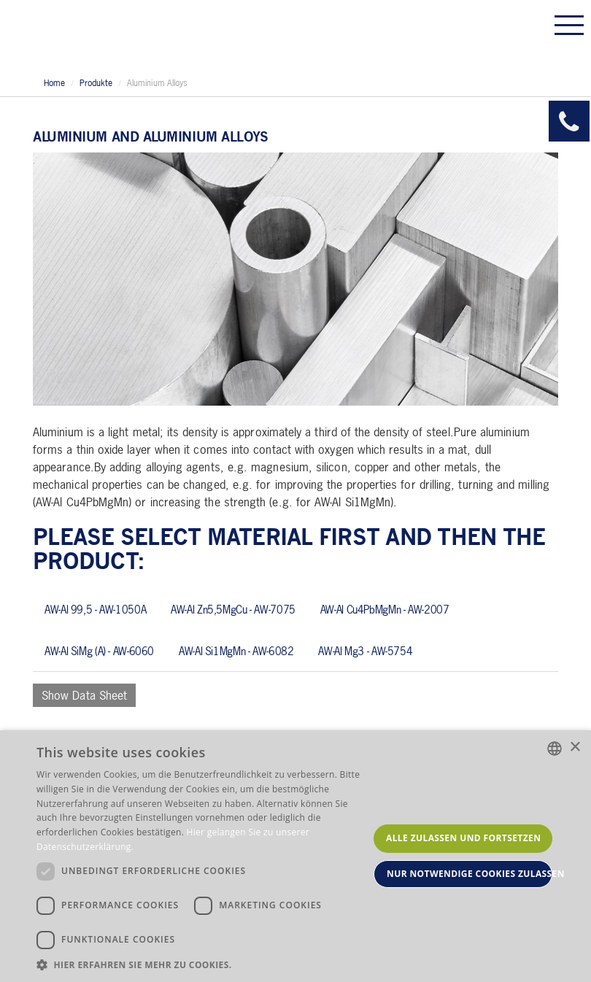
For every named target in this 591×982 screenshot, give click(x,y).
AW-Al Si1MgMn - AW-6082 (236, 650)
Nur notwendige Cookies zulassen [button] (469, 873)
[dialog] (295, 856)
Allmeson (122, 34)
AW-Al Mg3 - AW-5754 (365, 650)
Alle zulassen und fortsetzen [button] (463, 838)
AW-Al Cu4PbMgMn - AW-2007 (384, 609)
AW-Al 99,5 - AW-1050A (95, 609)
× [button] (574, 747)
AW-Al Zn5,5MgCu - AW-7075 (233, 609)
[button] (202, 964)
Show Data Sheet (84, 695)
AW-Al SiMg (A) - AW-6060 (99, 650)
